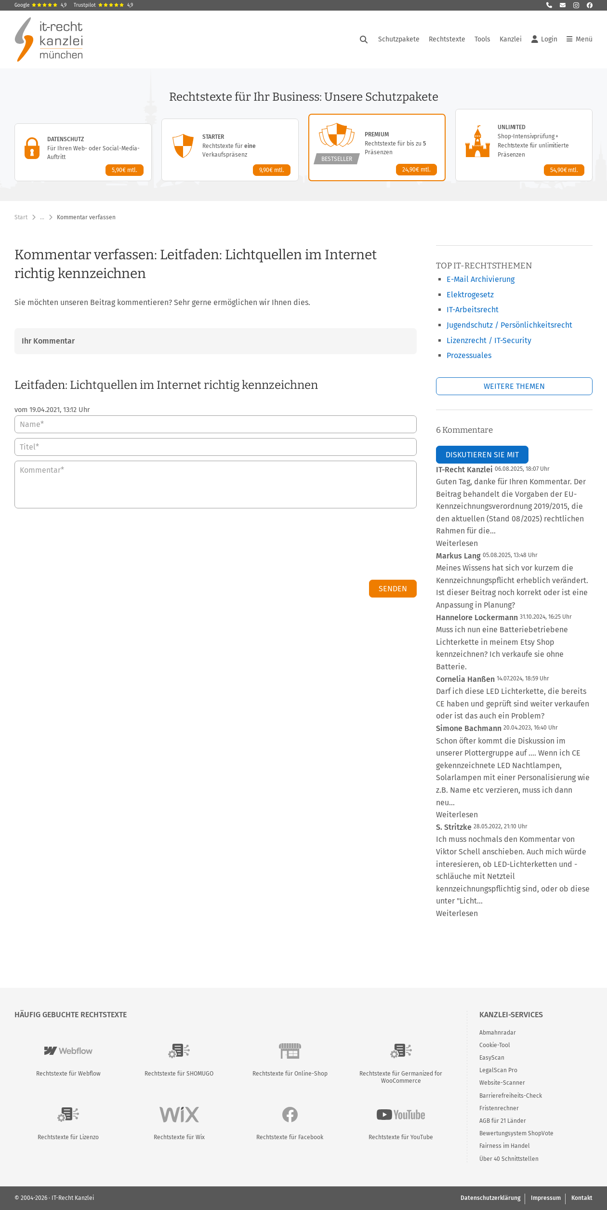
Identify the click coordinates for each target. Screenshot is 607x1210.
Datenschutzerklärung (490, 1198)
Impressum (546, 1198)
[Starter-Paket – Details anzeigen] (230, 150)
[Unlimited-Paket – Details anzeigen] (524, 145)
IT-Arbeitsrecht (473, 309)
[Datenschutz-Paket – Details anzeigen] (83, 152)
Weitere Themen (514, 386)
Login (544, 39)
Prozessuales (469, 355)
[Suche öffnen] (363, 39)
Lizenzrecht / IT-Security (489, 340)
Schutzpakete (399, 39)
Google (40, 5)
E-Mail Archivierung (481, 279)
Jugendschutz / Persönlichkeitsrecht (509, 325)
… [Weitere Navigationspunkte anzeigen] (42, 217)
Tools (482, 39)
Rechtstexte (447, 39)
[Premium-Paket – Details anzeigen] (377, 147)
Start (20, 217)
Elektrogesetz (470, 294)
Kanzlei (511, 39)
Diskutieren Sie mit (482, 454)
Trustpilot (103, 5)
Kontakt (582, 1198)
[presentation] (343, 546)
